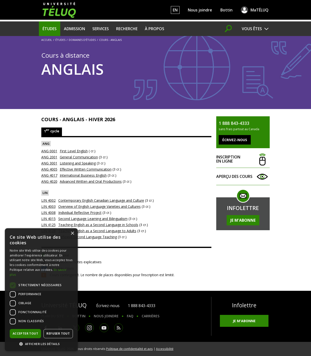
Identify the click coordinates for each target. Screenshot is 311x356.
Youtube (104, 327)
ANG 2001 (49, 157)
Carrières (150, 316)
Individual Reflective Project (80, 212)
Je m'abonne (243, 220)
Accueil (46, 40)
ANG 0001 (49, 151)
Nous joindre (200, 10)
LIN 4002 (48, 200)
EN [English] (175, 10)
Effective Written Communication (86, 169)
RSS (118, 327)
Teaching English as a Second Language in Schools (98, 224)
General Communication (79, 157)
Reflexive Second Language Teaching (87, 237)
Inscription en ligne (243, 159)
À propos (154, 28)
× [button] (72, 233)
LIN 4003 (48, 206)
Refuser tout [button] (58, 333)
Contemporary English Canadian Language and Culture (101, 200)
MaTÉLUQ (259, 10)
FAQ (130, 316)
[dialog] (41, 289)
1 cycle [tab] (51, 130)
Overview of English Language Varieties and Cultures (99, 206)
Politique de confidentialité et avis (129, 349)
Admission (74, 28)
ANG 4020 (49, 181)
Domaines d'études (82, 40)
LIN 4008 (48, 212)
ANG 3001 (49, 163)
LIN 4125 (48, 224)
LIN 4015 (48, 218)
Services (100, 28)
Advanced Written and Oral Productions (91, 181)
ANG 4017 (49, 175)
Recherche (127, 28)
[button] (41, 343)
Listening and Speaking (78, 163)
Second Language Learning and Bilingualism (93, 218)
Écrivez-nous (108, 305)
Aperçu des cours (243, 177)
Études (50, 28)
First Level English (74, 151)
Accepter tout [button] (25, 333)
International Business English (83, 175)
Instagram (89, 327)
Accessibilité (164, 349)
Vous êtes (252, 28)
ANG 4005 (49, 169)
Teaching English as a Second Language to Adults (97, 230)
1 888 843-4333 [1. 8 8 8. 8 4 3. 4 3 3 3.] (141, 305)
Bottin (226, 10)
